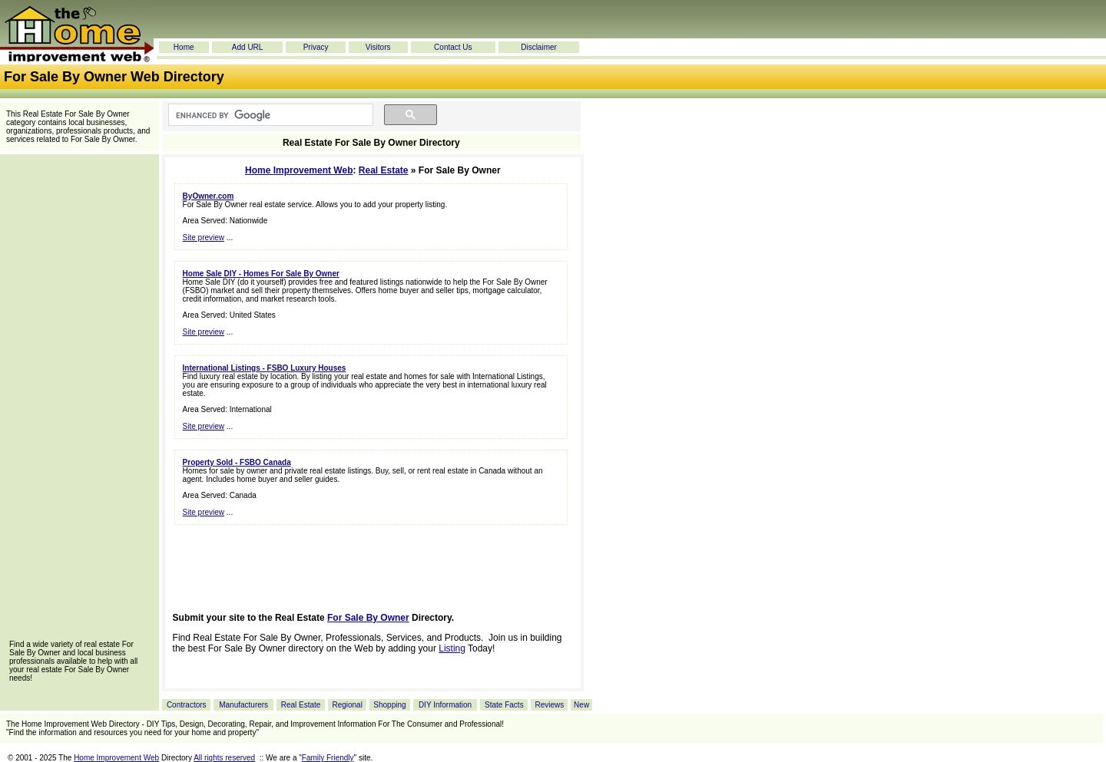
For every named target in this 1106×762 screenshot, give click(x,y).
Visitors (378, 47)
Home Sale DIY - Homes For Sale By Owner (261, 273)
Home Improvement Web (299, 170)
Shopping (389, 705)
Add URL (247, 47)
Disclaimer (539, 47)
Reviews (549, 705)
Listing (452, 648)
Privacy (316, 47)
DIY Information (445, 705)
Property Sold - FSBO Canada (237, 462)
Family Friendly (328, 758)
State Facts (504, 705)
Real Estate (384, 170)
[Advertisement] (79, 402)
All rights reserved (224, 758)
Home (184, 47)
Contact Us (453, 47)
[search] (269, 115)
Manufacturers (243, 705)
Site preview (203, 237)
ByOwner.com (208, 196)
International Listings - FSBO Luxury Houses (264, 368)
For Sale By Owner (368, 617)
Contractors (187, 705)
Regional (347, 705)
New (581, 705)
